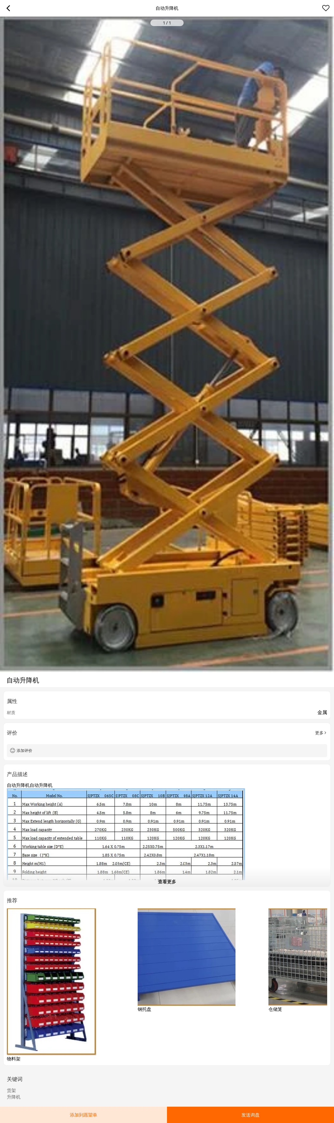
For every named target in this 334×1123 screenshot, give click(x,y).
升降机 (14, 1097)
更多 (319, 732)
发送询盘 (250, 1114)
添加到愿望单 (83, 1114)
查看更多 (167, 881)
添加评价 (24, 750)
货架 (11, 1090)
